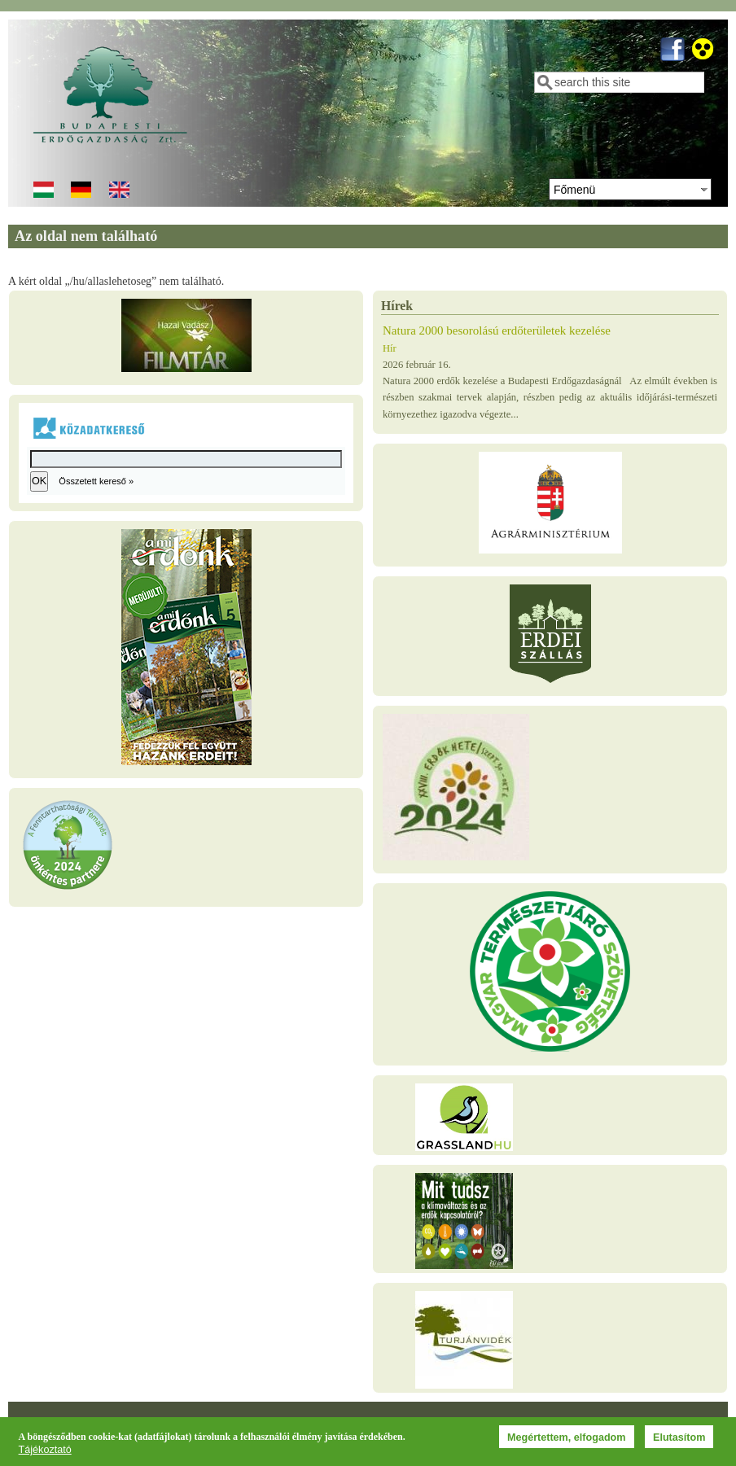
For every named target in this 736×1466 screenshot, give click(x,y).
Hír (389, 348)
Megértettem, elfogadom (566, 1438)
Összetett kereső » (96, 481)
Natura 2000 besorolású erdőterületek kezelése (497, 330)
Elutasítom (679, 1438)
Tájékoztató (45, 1450)
